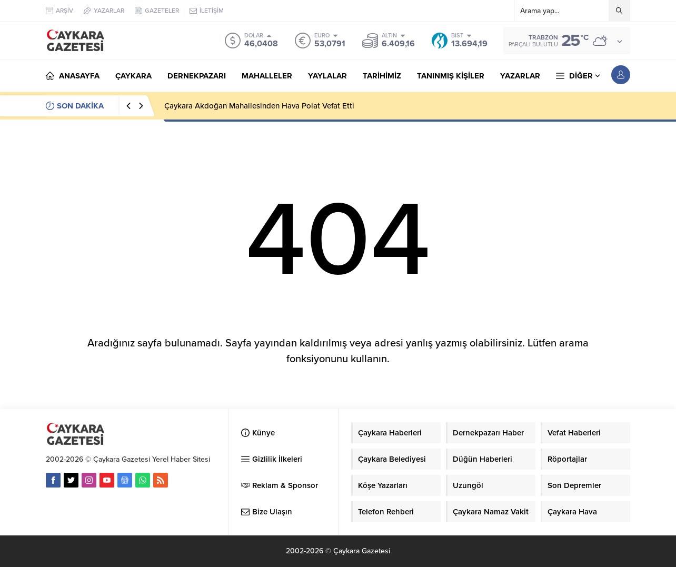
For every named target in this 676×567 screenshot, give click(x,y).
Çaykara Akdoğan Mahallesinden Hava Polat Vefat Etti (259, 106)
